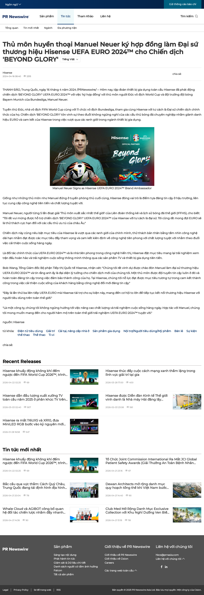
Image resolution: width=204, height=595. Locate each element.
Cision (197, 590)
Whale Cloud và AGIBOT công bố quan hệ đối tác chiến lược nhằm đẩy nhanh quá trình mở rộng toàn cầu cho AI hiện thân (34, 511)
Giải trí (50, 331)
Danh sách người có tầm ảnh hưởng (76, 566)
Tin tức (65, 16)
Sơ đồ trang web (42, 590)
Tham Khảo (85, 16)
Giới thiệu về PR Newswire (127, 547)
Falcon (58, 570)
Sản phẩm (47, 16)
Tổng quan (11, 27)
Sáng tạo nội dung (65, 554)
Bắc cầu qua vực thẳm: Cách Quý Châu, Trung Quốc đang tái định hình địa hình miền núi (34, 486)
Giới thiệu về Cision (116, 558)
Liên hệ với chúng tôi (174, 547)
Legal (5, 590)
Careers (109, 562)
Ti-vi (51, 335)
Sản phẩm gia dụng (106, 331)
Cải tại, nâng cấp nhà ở (73, 331)
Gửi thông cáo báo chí (182, 4)
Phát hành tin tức (64, 558)
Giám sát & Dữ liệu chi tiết (70, 562)
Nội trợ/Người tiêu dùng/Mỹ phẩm (147, 331)
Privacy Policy (21, 590)
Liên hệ (105, 16)
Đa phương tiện (67, 27)
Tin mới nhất (31, 27)
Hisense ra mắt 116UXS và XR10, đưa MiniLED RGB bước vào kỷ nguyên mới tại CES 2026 (33, 422)
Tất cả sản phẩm (64, 574)
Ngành (48, 27)
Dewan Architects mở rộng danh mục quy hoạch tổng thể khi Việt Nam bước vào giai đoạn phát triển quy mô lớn (136, 486)
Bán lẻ (178, 331)
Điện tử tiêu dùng (30, 331)
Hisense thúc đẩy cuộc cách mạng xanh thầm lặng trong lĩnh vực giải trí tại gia (150, 373)
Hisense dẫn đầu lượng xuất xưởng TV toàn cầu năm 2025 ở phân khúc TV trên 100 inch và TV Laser (34, 397)
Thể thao (39, 335)
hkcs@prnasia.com (167, 554)
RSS (58, 590)
